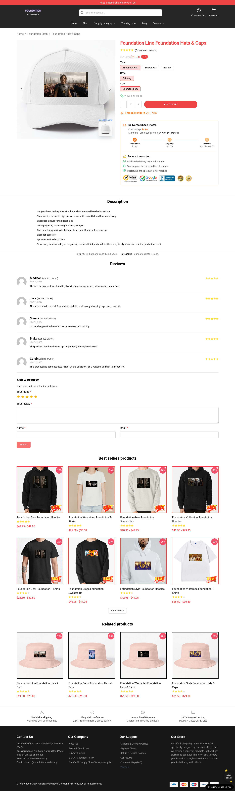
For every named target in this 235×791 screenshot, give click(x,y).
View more (117, 610)
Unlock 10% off (229, 776)
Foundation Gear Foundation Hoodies (39, 517)
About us (73, 743)
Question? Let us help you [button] (219, 787)
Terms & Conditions (79, 748)
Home (20, 33)
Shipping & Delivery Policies (134, 743)
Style (123, 73)
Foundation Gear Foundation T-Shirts (38, 589)
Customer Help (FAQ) (131, 762)
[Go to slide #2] (74, 146)
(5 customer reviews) (145, 50)
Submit (23, 444)
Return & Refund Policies (133, 753)
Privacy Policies (77, 753)
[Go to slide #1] (57, 146)
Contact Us (126, 757)
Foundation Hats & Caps (65, 33)
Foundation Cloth (37, 33)
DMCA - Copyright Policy (81, 757)
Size (122, 83)
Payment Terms (128, 748)
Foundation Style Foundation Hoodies (142, 589)
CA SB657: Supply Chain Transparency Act (90, 762)
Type (122, 62)
